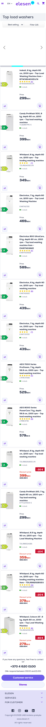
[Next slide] (42, 47)
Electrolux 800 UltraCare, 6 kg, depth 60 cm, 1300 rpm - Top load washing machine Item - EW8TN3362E (32, 242)
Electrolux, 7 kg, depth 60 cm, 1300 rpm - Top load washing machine (32, 326)
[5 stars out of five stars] (29, 82)
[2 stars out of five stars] (22, 82)
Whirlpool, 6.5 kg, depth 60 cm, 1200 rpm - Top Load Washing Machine (31, 535)
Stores (23, 684)
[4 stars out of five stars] (27, 82)
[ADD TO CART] (40, 106)
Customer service (23, 677)
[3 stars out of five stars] (25, 82)
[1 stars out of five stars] (20, 82)
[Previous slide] (4, 47)
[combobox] (9, 3)
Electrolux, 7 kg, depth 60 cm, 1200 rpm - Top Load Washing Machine (32, 198)
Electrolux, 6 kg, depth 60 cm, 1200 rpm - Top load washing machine (32, 285)
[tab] (6, 66)
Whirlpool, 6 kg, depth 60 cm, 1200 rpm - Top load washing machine (32, 453)
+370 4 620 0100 (23, 666)
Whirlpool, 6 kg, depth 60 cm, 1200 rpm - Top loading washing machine (32, 157)
